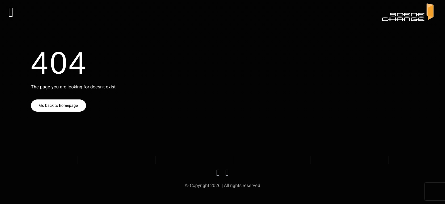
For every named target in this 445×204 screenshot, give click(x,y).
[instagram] (227, 172)
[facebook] (218, 172)
